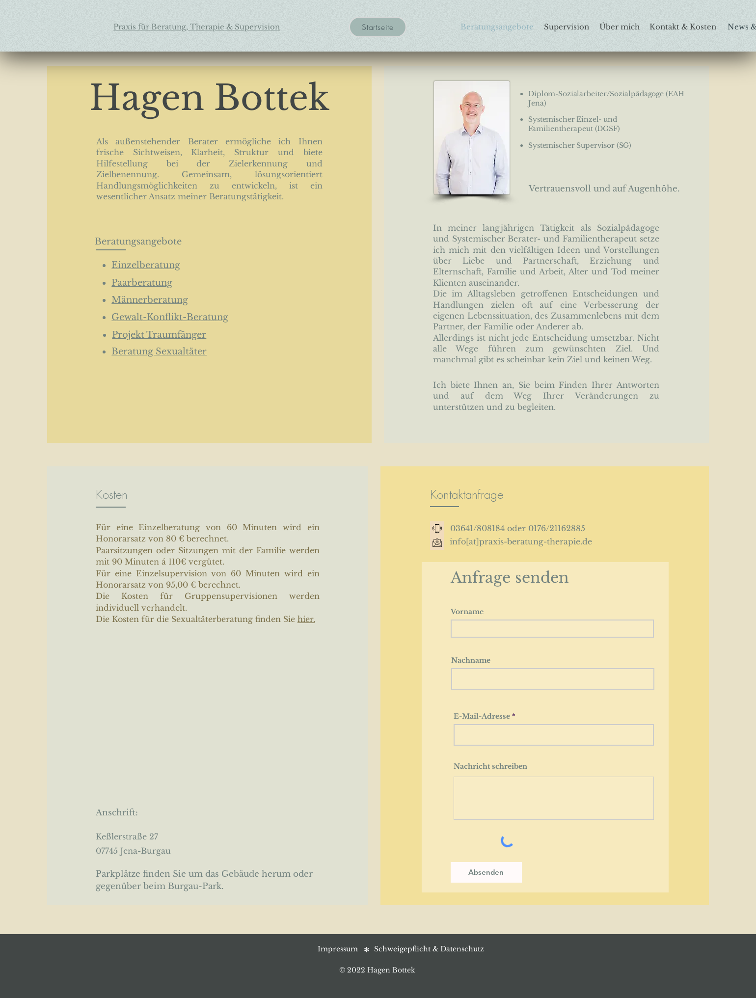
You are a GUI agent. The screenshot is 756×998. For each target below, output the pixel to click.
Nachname (470, 660)
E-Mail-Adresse (482, 716)
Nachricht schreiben (490, 766)
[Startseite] (377, 27)
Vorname (467, 611)
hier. (306, 619)
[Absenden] (486, 872)
